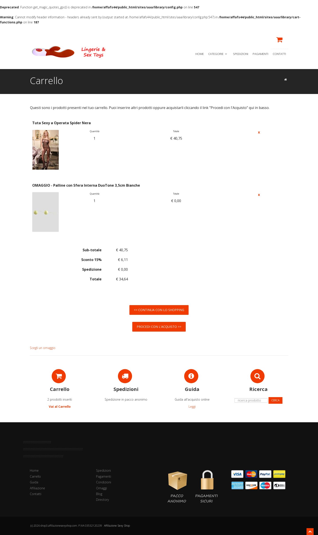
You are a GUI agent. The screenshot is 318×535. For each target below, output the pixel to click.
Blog (99, 494)
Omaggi (101, 488)
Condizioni (103, 482)
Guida (34, 482)
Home (199, 54)
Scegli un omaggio (42, 348)
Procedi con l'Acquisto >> (159, 327)
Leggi (192, 406)
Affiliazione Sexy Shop (117, 525)
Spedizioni (240, 54)
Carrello (35, 476)
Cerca (275, 400)
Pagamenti (260, 54)
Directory (102, 499)
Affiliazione (37, 488)
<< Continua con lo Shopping (159, 310)
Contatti (279, 54)
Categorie (218, 54)
